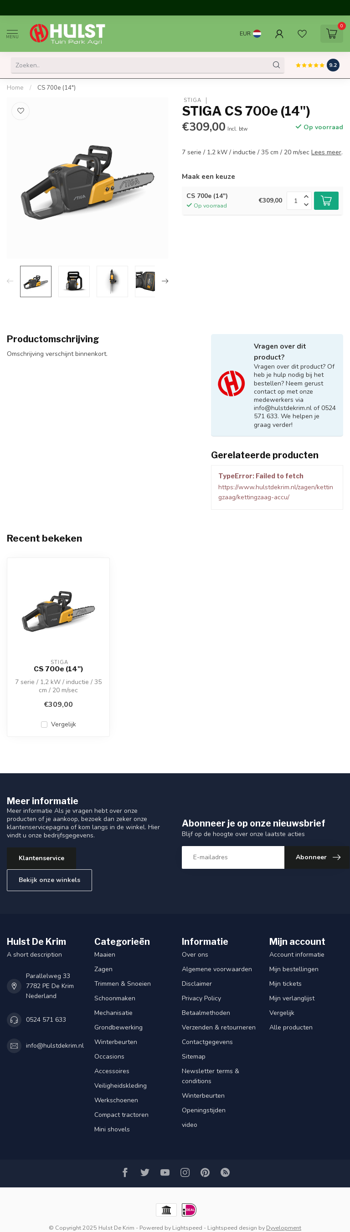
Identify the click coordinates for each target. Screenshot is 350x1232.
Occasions (109, 1056)
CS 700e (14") (56, 88)
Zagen (103, 969)
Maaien (104, 954)
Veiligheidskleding (120, 1085)
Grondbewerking (118, 1027)
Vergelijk (63, 724)
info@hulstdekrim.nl (55, 1045)
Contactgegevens (207, 1042)
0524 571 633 (46, 1019)
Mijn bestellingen (294, 969)
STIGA (191, 100)
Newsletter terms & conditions (210, 1076)
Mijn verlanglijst (291, 998)
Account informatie (296, 954)
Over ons (195, 954)
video (189, 1124)
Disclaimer (197, 983)
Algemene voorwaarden (217, 969)
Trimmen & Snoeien (122, 983)
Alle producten (291, 1027)
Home (15, 88)
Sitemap (194, 1056)
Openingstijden (204, 1110)
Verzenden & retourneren (219, 1027)
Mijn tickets (285, 983)
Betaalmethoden (206, 1013)
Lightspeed (187, 1228)
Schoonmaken (114, 998)
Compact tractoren (121, 1114)
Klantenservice (41, 858)
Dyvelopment (283, 1228)
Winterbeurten (115, 1042)
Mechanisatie (113, 1013)
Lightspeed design (232, 1228)
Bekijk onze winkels (49, 880)
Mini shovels (112, 1129)
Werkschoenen (116, 1100)
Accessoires (111, 1071)
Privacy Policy (201, 998)
